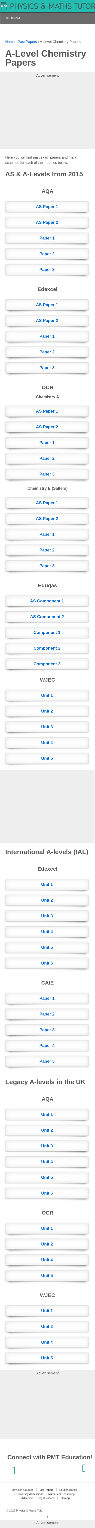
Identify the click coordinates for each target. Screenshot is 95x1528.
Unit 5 (47, 758)
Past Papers (27, 42)
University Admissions (30, 1494)
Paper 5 (47, 1061)
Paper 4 (47, 1045)
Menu (12, 18)
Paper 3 (47, 269)
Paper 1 (47, 238)
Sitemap (65, 1498)
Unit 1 (47, 695)
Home (10, 42)
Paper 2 (47, 254)
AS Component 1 (47, 601)
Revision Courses (22, 1489)
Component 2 (47, 648)
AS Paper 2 (47, 222)
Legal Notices (46, 1498)
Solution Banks (68, 1489)
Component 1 (47, 632)
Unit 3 (47, 727)
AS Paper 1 (47, 206)
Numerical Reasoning (61, 1494)
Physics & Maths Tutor (29, 1510)
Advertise (27, 1498)
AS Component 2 (47, 616)
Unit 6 (47, 963)
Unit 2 (47, 711)
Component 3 (47, 664)
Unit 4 (47, 742)
